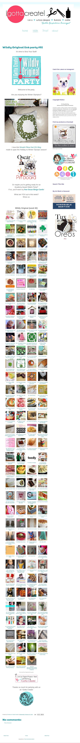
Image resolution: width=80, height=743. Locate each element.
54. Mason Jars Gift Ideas (21, 396)
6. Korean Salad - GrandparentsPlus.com (21, 235)
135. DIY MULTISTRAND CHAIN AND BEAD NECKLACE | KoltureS (32, 668)
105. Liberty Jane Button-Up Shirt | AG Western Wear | (10, 571)
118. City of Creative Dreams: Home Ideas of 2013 (21, 613)
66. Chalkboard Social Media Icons (21, 435)
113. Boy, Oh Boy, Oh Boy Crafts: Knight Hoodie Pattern (10, 599)
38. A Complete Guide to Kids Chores (21, 344)
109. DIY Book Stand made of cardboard (10, 585)
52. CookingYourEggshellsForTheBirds (42, 383)
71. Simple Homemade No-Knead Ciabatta (32, 449)
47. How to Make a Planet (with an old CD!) (32, 370)
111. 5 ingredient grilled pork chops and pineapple (32, 585)
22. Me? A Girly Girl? (21, 289)
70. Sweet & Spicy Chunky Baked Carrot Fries (20, 449)
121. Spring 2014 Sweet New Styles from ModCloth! (10, 627)
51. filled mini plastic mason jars (31, 383)
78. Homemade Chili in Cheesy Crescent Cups (21, 476)
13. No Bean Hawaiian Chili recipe (10, 262)
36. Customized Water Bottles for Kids (42, 331)
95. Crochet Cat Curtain (32, 528)
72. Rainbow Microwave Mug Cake (42, 449)
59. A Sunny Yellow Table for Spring (32, 409)
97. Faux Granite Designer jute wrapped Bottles (10, 543)
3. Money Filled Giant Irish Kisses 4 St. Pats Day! (31, 221)
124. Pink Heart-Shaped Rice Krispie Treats (42, 627)
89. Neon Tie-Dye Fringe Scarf (10, 516)
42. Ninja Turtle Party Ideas (21, 357)
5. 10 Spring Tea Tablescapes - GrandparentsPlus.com (10, 235)
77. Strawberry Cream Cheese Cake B (10, 476)
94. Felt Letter (21, 528)
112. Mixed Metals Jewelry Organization (42, 585)
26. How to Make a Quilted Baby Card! (21, 304)
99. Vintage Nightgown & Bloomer (32, 542)
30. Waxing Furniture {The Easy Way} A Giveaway (20, 317)
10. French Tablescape (21, 248)
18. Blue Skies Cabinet (21, 275)
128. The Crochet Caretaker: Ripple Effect (42, 641)
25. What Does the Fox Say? (10, 304)
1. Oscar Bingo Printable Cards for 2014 (10, 221)
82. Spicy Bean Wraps (21, 488)
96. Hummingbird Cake (43, 528)
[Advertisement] (29, 38)
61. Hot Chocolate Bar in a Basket (10, 422)
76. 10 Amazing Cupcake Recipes (42, 463)
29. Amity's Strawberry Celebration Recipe (10, 317)
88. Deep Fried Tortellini (42, 501)
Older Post (47, 735)
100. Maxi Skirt (42, 541)
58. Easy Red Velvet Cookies (21, 409)
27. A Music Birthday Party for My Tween (31, 304)
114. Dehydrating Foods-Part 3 (21, 599)
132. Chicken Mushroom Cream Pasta (42, 654)
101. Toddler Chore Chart (10, 556)
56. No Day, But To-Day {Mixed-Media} (43, 396)
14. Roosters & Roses (21, 261)
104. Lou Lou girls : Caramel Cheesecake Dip (42, 557)
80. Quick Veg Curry (42, 475)
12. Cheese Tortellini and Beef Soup (42, 249)
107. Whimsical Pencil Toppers (32, 571)
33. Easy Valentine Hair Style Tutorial (10, 331)
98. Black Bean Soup (21, 541)
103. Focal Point (31, 556)
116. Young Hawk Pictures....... (42, 599)
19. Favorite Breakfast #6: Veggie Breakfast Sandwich (32, 276)
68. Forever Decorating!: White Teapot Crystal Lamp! (42, 435)
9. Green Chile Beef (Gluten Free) (10, 249)
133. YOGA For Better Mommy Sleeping (10, 667)
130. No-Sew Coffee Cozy (21, 654)
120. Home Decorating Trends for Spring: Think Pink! (43, 613)
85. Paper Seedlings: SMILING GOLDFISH (10, 502)
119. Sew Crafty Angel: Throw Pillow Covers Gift (32, 613)
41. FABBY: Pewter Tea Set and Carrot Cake (10, 357)
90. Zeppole (21, 515)
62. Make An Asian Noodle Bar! (21, 422)
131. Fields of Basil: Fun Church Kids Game (32, 654)
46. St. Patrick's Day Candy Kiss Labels (21, 370)
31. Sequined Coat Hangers (32, 317)
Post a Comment (7, 722)
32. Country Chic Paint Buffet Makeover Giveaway (42, 317)
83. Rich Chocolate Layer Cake (32, 489)
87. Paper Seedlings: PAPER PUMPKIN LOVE (31, 502)
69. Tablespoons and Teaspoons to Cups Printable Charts (10, 449)
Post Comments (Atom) (29, 739)
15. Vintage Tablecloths (32, 261)
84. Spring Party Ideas (43, 488)
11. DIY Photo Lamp (31, 248)
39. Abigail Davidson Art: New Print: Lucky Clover (32, 344)
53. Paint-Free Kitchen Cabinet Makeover (10, 396)
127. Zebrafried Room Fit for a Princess (32, 641)
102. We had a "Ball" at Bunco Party (21, 556)
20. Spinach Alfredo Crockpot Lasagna (42, 275)
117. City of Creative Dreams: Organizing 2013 (10, 613)
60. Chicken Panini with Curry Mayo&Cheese (43, 409)
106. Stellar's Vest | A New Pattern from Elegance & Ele (21, 571)
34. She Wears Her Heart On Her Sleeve (20, 331)
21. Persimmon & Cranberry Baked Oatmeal (10, 290)
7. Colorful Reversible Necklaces (31, 235)
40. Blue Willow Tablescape (42, 344)
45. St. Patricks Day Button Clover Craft (10, 370)
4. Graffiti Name (42, 220)
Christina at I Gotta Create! (12, 714)
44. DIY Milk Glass (42, 356)
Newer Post (6, 735)
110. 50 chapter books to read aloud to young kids (21, 585)
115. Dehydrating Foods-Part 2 (32, 599)
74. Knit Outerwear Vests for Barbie (21, 463)
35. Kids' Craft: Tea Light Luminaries (32, 331)
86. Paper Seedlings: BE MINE (20, 502)
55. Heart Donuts (32, 395)
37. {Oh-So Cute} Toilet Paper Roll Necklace (10, 344)
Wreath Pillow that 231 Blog (30, 147)
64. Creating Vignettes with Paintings (42, 422)
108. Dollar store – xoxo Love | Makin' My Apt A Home (43, 571)
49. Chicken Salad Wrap (10, 383)
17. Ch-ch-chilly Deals (10, 275)
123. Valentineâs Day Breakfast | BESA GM (31, 627)
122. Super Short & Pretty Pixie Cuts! (21, 627)
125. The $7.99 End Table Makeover (10, 641)
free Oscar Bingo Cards (34, 190)
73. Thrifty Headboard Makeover (10, 463)
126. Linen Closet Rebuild (21, 641)
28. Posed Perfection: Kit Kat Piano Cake (42, 304)
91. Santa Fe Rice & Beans (31, 516)
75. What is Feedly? (31, 462)
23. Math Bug (32, 289)
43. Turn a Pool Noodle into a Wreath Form (32, 357)
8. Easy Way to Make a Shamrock (43, 235)
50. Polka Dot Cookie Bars (21, 383)
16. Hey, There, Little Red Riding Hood (42, 262)
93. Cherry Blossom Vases (10, 529)
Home (26, 735)
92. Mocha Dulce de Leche (42, 516)
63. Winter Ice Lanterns (32, 421)
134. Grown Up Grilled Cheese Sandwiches (21, 667)
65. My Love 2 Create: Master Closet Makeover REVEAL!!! (10, 435)
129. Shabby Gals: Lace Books (10, 654)
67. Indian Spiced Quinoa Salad (32, 435)
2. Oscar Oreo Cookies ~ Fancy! (21, 221)
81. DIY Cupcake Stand (10, 488)
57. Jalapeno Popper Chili (10, 409)
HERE (71, 177)
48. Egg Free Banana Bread (42, 370)
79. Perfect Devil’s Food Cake (32, 476)
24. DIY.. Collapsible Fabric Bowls (42, 290)
